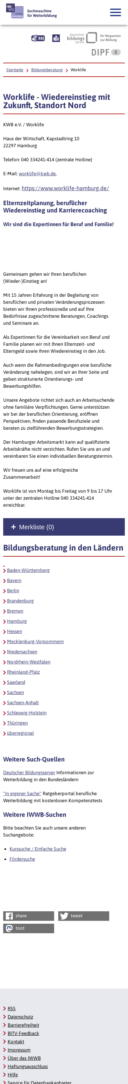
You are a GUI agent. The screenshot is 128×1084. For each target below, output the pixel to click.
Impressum (19, 1050)
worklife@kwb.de (37, 173)
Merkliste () (36, 527)
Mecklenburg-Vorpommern (35, 641)
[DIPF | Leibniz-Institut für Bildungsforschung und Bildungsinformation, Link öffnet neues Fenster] (106, 52)
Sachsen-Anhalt (23, 702)
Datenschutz (20, 1016)
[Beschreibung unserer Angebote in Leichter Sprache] (56, 37)
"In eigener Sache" (22, 793)
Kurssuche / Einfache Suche (38, 848)
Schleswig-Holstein (26, 712)
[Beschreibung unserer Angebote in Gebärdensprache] (38, 37)
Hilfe (13, 1074)
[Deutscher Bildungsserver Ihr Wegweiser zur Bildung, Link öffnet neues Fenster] (94, 37)
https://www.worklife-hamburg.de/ (65, 188)
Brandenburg (20, 600)
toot (14, 928)
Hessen (14, 631)
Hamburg (17, 621)
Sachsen (15, 692)
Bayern (14, 580)
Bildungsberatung (47, 69)
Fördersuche (22, 859)
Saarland (16, 682)
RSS (12, 1008)
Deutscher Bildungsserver (29, 772)
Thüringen (17, 723)
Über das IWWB (24, 1058)
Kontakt (16, 1041)
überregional (20, 733)
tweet (70, 916)
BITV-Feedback (23, 1033)
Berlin (13, 590)
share (15, 916)
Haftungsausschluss (28, 1066)
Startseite (14, 69)
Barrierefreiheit (23, 1025)
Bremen (15, 611)
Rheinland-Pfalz (23, 672)
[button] (116, 13)
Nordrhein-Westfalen (28, 661)
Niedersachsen (22, 651)
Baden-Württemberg (28, 570)
